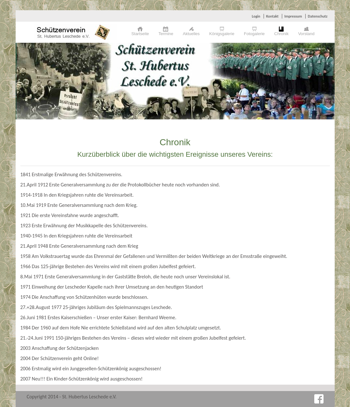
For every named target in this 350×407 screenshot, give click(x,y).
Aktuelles (191, 33)
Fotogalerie (254, 33)
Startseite (140, 33)
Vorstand (306, 33)
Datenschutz (318, 16)
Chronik (281, 33)
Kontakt (272, 16)
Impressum (293, 16)
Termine (166, 33)
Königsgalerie (222, 33)
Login (256, 16)
